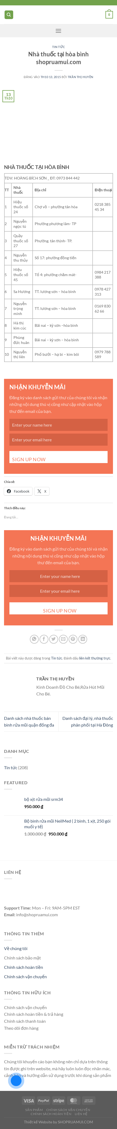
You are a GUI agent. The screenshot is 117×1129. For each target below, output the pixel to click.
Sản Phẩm (34, 1110)
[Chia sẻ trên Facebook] (44, 639)
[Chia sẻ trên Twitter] (53, 639)
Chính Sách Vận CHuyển (68, 1110)
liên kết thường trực (94, 658)
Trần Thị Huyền (80, 77)
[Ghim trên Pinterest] (73, 639)
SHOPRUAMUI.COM (75, 1122)
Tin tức (58, 47)
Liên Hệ (81, 1114)
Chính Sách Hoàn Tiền (51, 1114)
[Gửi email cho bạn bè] (63, 639)
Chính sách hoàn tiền (23, 967)
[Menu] (58, 30)
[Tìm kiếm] (9, 14)
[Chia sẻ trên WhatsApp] (34, 639)
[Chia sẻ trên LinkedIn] (82, 639)
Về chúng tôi (15, 948)
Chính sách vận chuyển (25, 976)
